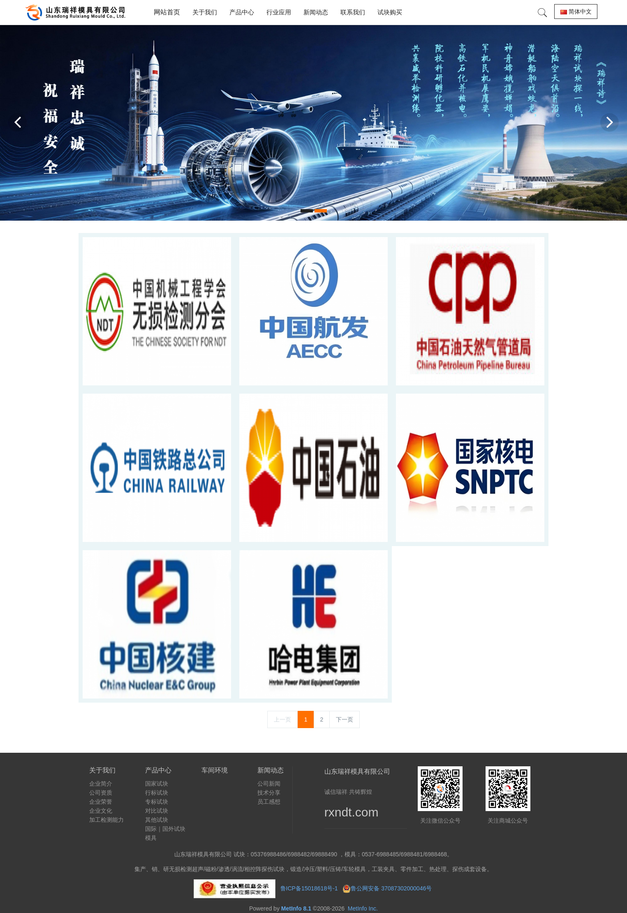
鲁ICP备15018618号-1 (309, 888)
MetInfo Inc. (363, 908)
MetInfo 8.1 (296, 908)
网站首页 (167, 12)
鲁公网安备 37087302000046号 (392, 888)
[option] (313, 123)
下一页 (344, 719)
